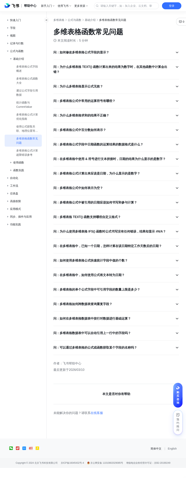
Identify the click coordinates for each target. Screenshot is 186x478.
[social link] (12, 458)
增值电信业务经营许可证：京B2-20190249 (148, 473)
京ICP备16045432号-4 (72, 473)
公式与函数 (83, 19)
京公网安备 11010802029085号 (105, 473)
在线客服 (105, 423)
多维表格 (67, 19)
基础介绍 (98, 19)
